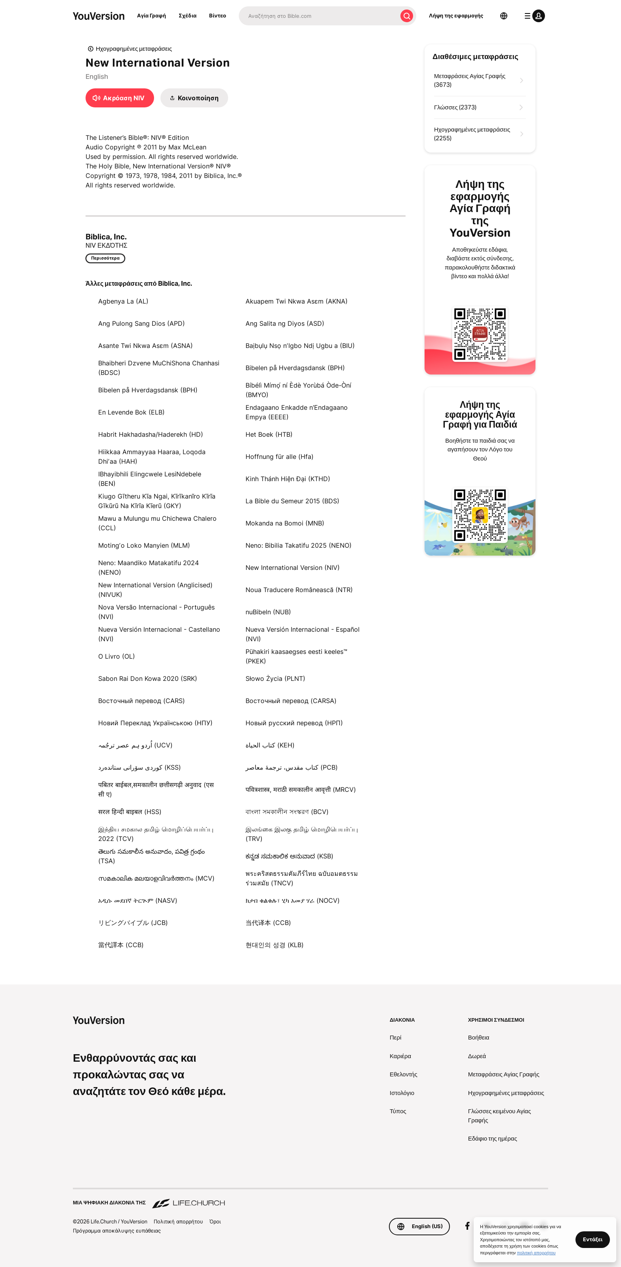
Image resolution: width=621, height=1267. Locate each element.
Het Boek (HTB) (269, 434)
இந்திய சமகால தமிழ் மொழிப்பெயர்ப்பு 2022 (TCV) (155, 834)
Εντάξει (592, 1239)
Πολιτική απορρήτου (178, 1221)
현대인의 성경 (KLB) (275, 945)
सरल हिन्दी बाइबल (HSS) (130, 812)
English (97, 76)
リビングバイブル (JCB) (133, 923)
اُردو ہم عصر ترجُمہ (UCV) (135, 745)
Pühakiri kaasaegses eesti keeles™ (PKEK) (296, 656)
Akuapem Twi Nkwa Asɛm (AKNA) (297, 301)
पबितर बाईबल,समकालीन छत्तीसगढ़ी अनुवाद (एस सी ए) (156, 789)
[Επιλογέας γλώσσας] (504, 16)
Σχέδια (187, 15)
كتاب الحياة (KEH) (270, 745)
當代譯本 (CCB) (121, 945)
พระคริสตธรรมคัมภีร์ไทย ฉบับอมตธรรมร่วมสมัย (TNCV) (302, 878)
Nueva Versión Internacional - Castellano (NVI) (159, 634)
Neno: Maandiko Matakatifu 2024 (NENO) (148, 567)
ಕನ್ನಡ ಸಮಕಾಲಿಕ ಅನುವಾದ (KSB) (289, 856)
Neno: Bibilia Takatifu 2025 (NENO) (299, 545)
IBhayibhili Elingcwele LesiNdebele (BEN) (149, 478)
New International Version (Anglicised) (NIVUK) (155, 589)
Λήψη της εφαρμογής (456, 15)
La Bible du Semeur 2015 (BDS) (292, 501)
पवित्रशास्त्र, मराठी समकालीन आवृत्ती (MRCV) (301, 789)
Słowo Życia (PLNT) (275, 678)
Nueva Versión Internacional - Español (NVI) (303, 634)
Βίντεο (217, 15)
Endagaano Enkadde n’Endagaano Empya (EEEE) (297, 412)
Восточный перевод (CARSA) (291, 701)
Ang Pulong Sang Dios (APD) (141, 323)
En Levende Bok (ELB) (131, 412)
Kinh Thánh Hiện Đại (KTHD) (288, 479)
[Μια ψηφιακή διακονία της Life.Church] (310, 1198)
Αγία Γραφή (151, 15)
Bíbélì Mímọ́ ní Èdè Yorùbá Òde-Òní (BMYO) (298, 390)
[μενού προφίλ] (533, 16)
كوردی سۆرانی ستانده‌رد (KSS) (139, 767)
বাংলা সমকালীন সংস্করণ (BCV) (287, 812)
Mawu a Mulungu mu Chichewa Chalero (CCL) (157, 523)
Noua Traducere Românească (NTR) (299, 590)
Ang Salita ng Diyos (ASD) (285, 323)
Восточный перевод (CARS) (141, 701)
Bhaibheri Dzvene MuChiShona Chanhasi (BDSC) (158, 367)
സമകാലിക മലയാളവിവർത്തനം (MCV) (156, 878)
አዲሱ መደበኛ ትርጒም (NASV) (137, 900)
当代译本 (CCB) (268, 923)
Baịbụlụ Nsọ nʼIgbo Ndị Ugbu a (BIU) (300, 346)
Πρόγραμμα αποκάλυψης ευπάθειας (117, 1230)
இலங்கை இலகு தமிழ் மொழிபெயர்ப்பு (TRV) (302, 834)
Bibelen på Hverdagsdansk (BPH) (295, 368)
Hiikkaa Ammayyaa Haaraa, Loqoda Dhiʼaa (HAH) (152, 456)
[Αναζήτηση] (318, 16)
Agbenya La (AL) (123, 301)
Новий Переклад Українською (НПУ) (155, 723)
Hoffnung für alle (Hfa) (280, 457)
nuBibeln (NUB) (268, 612)
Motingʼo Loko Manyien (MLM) (144, 545)
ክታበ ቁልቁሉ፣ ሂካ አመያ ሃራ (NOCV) (293, 900)
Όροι (215, 1221)
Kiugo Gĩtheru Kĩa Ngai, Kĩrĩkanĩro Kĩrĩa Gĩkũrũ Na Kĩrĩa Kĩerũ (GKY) (156, 501)
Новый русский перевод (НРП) (294, 723)
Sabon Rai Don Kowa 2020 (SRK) (147, 678)
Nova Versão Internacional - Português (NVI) (156, 612)
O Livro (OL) (116, 656)
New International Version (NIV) (293, 567)
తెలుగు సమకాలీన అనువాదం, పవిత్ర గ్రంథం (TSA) (151, 856)
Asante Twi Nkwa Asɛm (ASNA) (145, 346)
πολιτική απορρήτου (536, 1252)
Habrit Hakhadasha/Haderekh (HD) (150, 434)
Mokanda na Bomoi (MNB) (285, 523)
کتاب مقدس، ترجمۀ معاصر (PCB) (292, 767)
